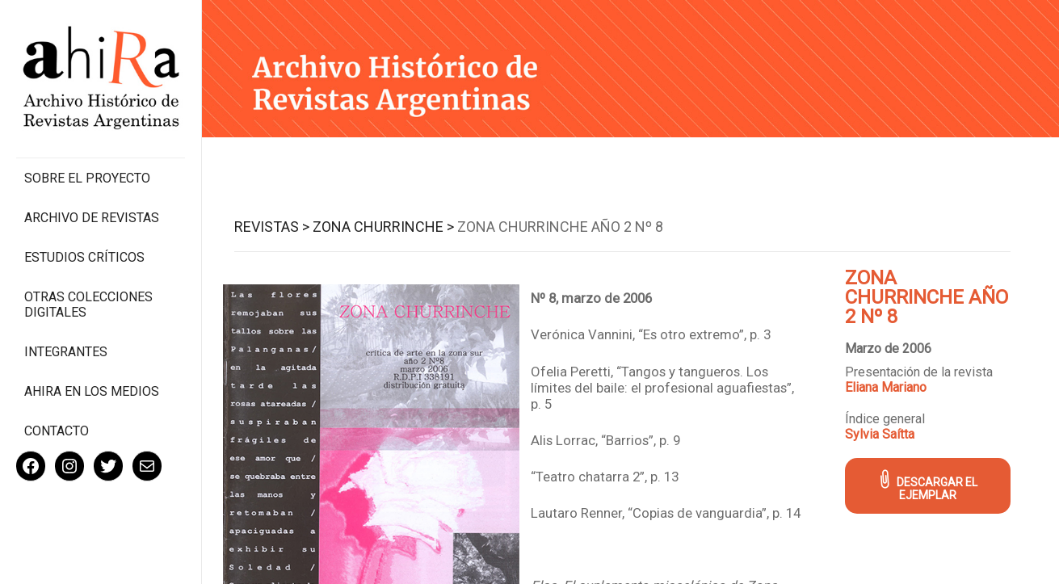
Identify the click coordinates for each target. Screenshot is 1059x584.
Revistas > (271, 226)
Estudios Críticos (84, 257)
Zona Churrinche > (383, 226)
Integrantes (65, 351)
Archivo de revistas (91, 217)
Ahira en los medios (91, 391)
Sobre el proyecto (87, 178)
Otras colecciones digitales (88, 304)
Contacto (56, 431)
